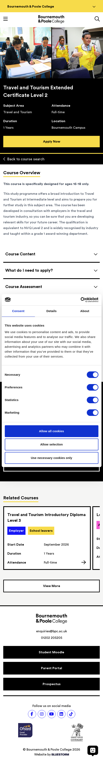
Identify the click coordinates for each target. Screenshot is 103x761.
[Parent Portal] (51, 668)
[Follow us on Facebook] (32, 714)
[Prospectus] (51, 684)
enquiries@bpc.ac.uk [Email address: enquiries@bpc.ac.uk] (51, 631)
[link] (47, 538)
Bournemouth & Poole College (51, 6)
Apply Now (51, 141)
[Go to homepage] (51, 19)
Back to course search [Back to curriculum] (23, 159)
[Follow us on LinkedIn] (61, 714)
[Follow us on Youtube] (52, 714)
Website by (51, 754)
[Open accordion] (51, 254)
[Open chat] (93, 751)
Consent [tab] (18, 311)
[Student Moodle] (51, 652)
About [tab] (84, 311)
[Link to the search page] (97, 19)
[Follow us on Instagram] (42, 714)
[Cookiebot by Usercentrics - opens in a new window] (80, 299)
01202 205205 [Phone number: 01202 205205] (51, 637)
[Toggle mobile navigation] (5, 19)
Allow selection (51, 444)
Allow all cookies (51, 431)
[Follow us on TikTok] (71, 714)
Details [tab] (52, 311)
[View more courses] (51, 586)
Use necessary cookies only (51, 458)
